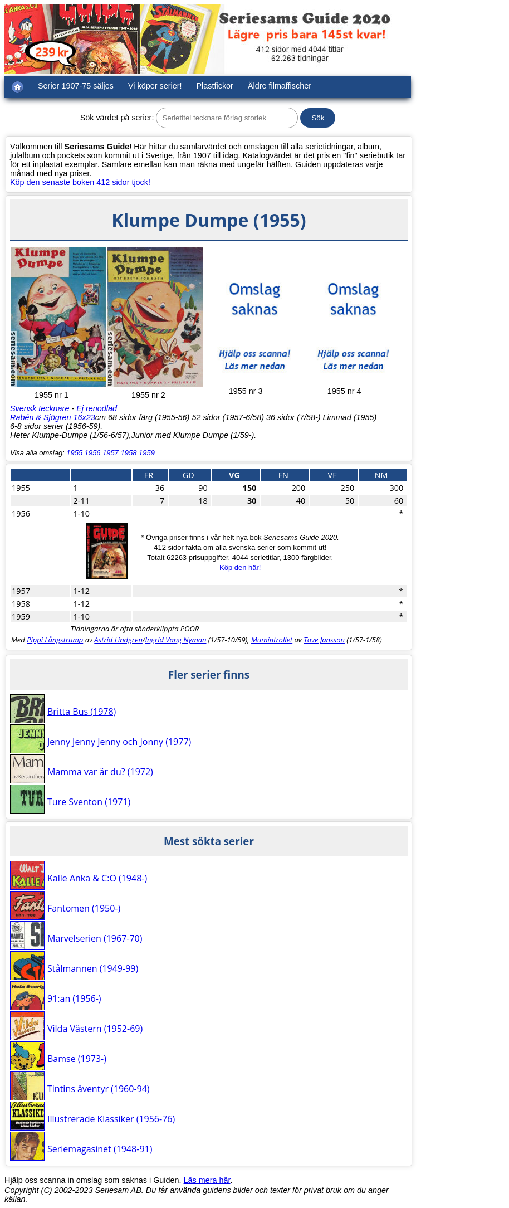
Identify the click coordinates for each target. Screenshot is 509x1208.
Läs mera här (207, 1180)
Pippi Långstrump (55, 640)
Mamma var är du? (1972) (100, 772)
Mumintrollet (271, 640)
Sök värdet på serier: (117, 117)
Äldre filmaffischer (279, 85)
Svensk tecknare (39, 408)
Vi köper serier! (155, 85)
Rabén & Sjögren (40, 417)
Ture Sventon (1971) (88, 802)
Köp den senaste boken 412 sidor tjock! (80, 182)
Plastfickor (215, 85)
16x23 (84, 417)
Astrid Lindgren (118, 640)
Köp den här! (240, 567)
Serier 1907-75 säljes (76, 85)
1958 (129, 453)
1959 (147, 453)
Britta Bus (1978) (81, 711)
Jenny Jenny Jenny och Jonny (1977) (119, 741)
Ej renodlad (96, 408)
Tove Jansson (324, 640)
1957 (110, 453)
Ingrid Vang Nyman (175, 640)
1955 (74, 453)
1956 (93, 453)
